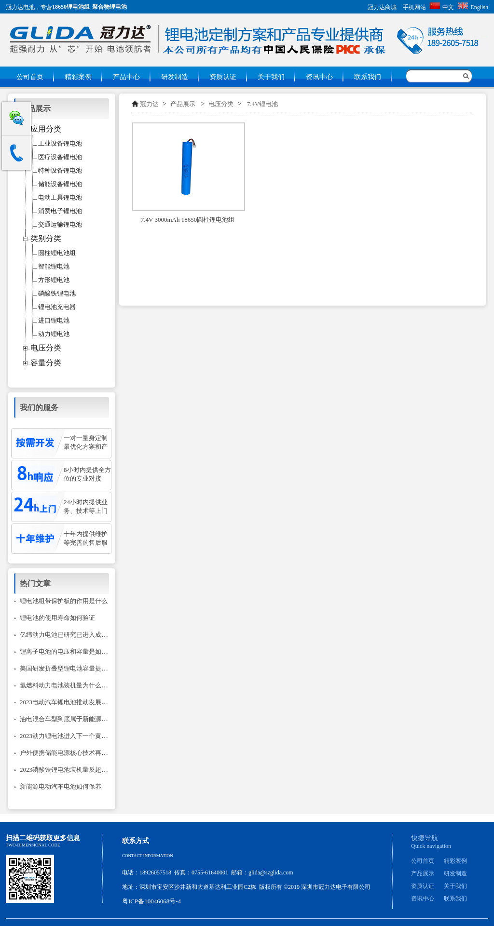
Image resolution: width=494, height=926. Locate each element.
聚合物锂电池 (109, 6)
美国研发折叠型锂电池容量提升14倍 (70, 668)
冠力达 (149, 103)
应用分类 (45, 129)
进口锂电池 (53, 320)
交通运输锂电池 (60, 224)
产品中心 (126, 77)
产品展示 (182, 103)
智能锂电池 (53, 266)
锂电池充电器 (57, 306)
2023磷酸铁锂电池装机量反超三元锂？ (73, 769)
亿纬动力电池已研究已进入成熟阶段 (70, 634)
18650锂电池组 (71, 6)
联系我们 (367, 77)
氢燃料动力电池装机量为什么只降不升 (73, 685)
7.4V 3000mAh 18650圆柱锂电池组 (187, 219)
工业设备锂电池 (60, 143)
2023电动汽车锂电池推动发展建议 (67, 702)
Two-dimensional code (33, 845)
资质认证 (222, 77)
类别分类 (45, 238)
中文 (442, 7)
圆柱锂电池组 (57, 252)
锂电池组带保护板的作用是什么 (64, 600)
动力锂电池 (53, 333)
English (473, 7)
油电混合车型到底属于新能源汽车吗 (70, 719)
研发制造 (174, 77)
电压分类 (220, 103)
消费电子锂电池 (60, 211)
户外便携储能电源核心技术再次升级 (70, 752)
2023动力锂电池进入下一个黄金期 (67, 735)
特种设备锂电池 (60, 170)
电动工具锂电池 (60, 197)
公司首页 (29, 77)
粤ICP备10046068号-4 (151, 901)
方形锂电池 (53, 279)
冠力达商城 (382, 7)
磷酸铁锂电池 (57, 293)
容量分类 (45, 363)
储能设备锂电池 (60, 184)
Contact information (147, 855)
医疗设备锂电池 (60, 157)
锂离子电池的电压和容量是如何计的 (70, 651)
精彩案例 (78, 77)
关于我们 (271, 77)
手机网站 (414, 7)
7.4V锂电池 (262, 103)
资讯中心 (319, 77)
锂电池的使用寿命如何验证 (57, 617)
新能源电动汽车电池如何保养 (60, 786)
